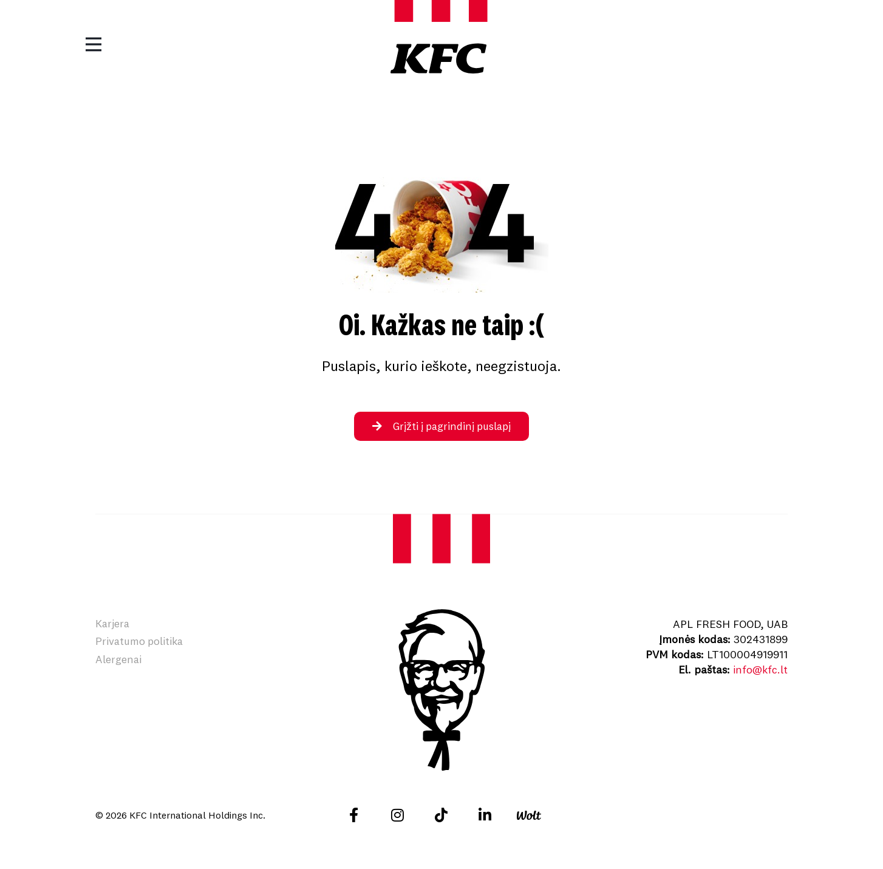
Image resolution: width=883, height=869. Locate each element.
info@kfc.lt (760, 669)
